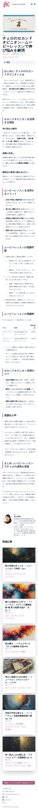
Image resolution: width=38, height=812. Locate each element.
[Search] (32, 4)
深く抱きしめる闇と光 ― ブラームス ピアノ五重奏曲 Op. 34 (18, 756)
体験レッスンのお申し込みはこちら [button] (18, 783)
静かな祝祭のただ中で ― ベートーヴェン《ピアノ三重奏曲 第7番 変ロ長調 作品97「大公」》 (18, 606)
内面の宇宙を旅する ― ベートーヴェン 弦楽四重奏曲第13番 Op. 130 (18, 716)
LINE (5, 797)
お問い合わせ (8, 791)
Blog (3, 35)
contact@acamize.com (11, 794)
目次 (8, 62)
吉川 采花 (17, 516)
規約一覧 (6, 788)
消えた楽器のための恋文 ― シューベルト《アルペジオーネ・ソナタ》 (18, 680)
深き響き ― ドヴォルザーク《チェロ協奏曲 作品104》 (17, 645)
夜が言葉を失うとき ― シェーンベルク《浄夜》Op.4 (18, 567)
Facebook (6, 800)
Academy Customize (18, 4)
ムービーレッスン (15, 99)
